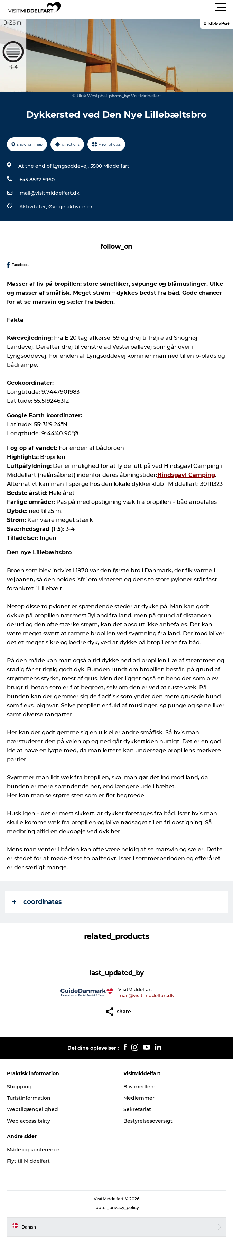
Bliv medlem (139, 1087)
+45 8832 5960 (37, 179)
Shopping (19, 1087)
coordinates (37, 902)
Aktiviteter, (33, 206)
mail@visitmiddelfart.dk (50, 193)
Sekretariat (137, 1109)
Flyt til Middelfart (28, 1161)
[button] (147, 7)
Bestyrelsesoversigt (148, 1121)
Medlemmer (139, 1098)
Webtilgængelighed (32, 1109)
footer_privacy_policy (116, 1207)
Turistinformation (28, 1098)
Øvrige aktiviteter (70, 206)
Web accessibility (28, 1121)
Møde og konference (33, 1149)
